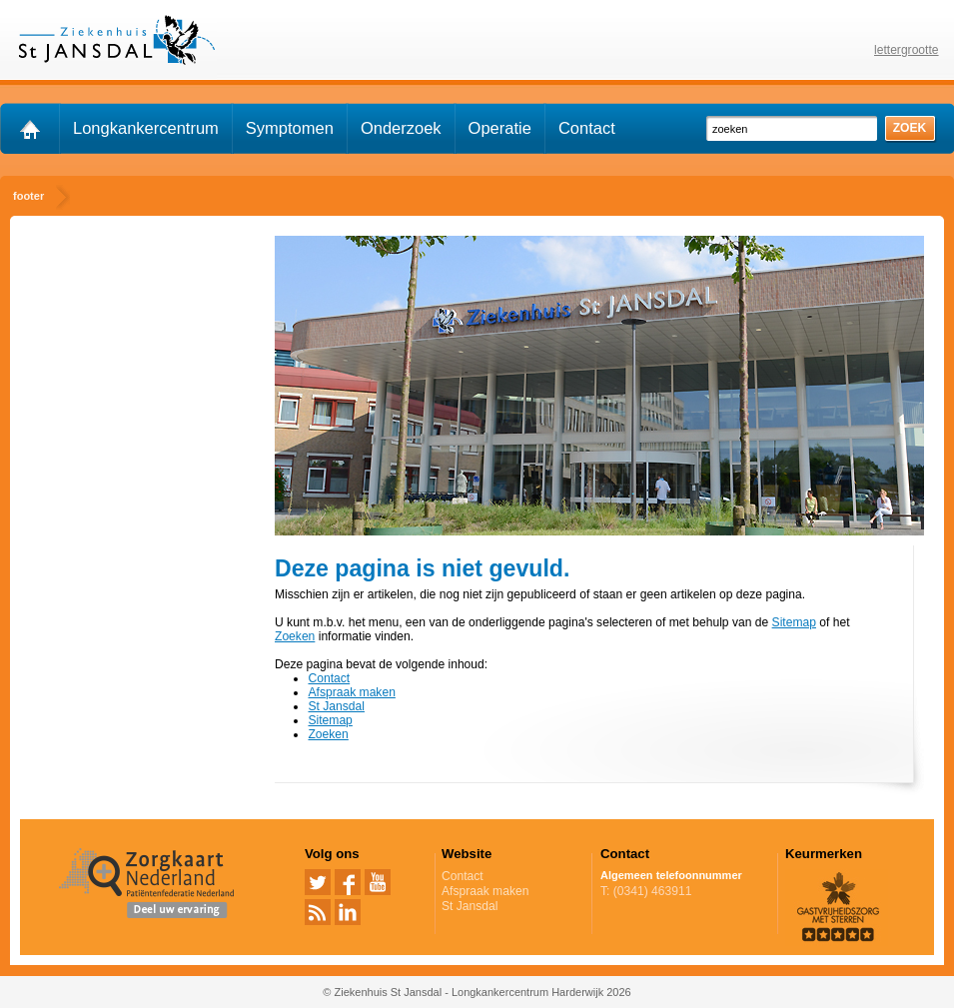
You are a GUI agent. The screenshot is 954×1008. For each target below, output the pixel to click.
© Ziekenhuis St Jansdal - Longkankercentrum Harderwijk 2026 (476, 992)
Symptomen (290, 128)
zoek (910, 128)
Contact (586, 128)
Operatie (500, 128)
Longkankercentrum (146, 128)
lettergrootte (906, 50)
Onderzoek (401, 128)
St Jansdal (336, 706)
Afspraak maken (351, 692)
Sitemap (794, 622)
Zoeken (295, 636)
